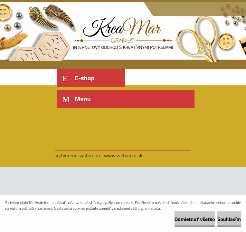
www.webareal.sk (123, 155)
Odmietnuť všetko (195, 219)
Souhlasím (229, 219)
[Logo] (99, 31)
